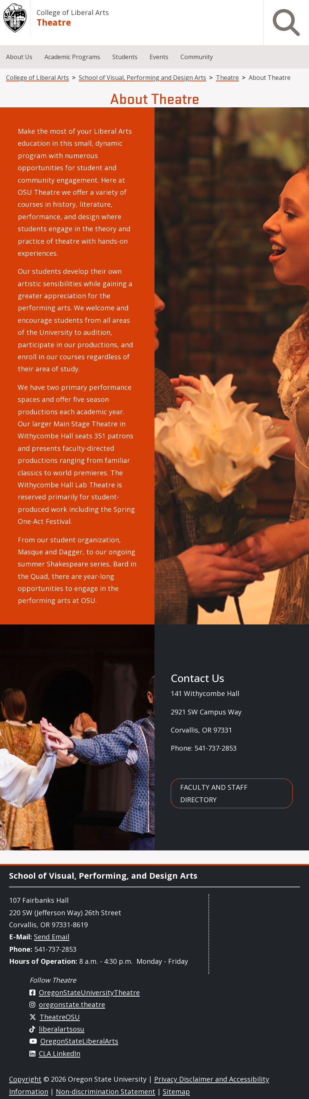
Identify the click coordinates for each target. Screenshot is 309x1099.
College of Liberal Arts (73, 12)
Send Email (51, 936)
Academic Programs (72, 57)
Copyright (25, 1079)
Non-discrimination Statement (105, 1091)
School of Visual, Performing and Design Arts (142, 77)
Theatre (54, 22)
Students (125, 57)
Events (159, 57)
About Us (19, 57)
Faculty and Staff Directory (214, 793)
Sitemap (176, 1091)
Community (197, 57)
